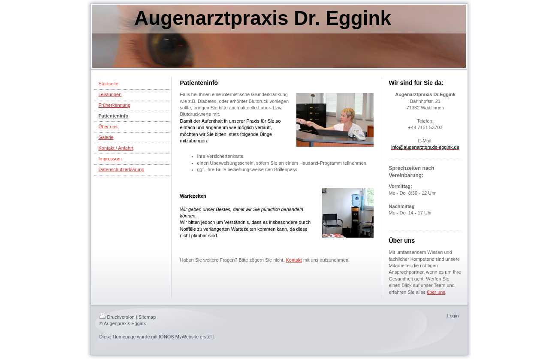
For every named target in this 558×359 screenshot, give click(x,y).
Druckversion (117, 317)
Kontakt (294, 259)
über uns (436, 292)
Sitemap (147, 317)
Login (453, 315)
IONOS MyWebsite (179, 336)
